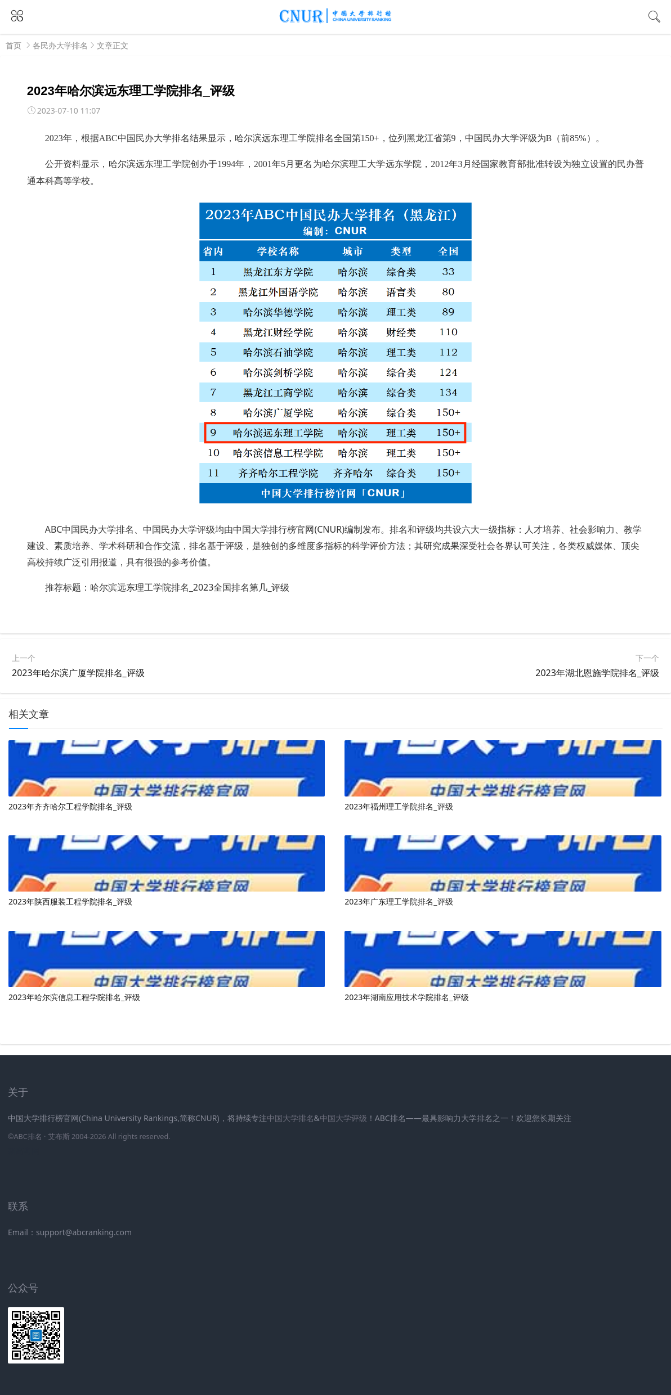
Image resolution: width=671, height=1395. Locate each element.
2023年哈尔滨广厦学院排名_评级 (78, 673)
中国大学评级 (343, 1118)
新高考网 (23, 1150)
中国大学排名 (290, 1118)
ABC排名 (28, 1136)
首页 (13, 45)
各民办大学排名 (60, 45)
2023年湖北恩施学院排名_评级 (597, 673)
